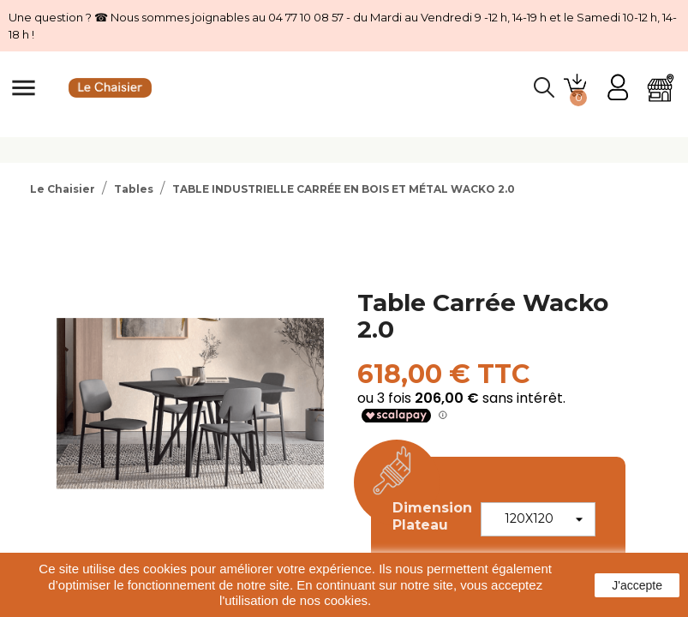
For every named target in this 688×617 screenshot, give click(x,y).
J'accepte (637, 585)
